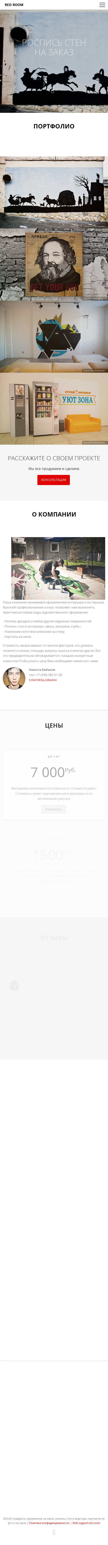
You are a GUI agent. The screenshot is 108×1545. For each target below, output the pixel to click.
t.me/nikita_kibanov (43, 686)
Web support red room (86, 1523)
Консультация (53, 484)
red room (14, 4)
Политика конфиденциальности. (49, 1523)
